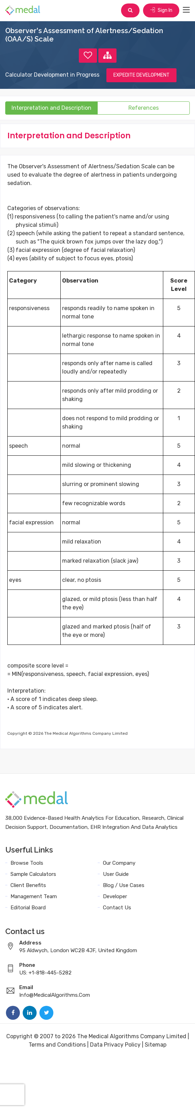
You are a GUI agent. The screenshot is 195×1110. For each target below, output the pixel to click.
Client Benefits (28, 885)
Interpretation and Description (51, 108)
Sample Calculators (33, 874)
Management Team (33, 896)
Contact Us (117, 907)
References (143, 108)
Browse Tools (26, 863)
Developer (115, 896)
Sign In (161, 10)
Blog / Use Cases (123, 885)
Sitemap (155, 1044)
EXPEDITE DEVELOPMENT (141, 75)
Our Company (119, 863)
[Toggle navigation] (186, 10)
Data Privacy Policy (115, 1044)
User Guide (116, 874)
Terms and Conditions (57, 1044)
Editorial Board (28, 907)
